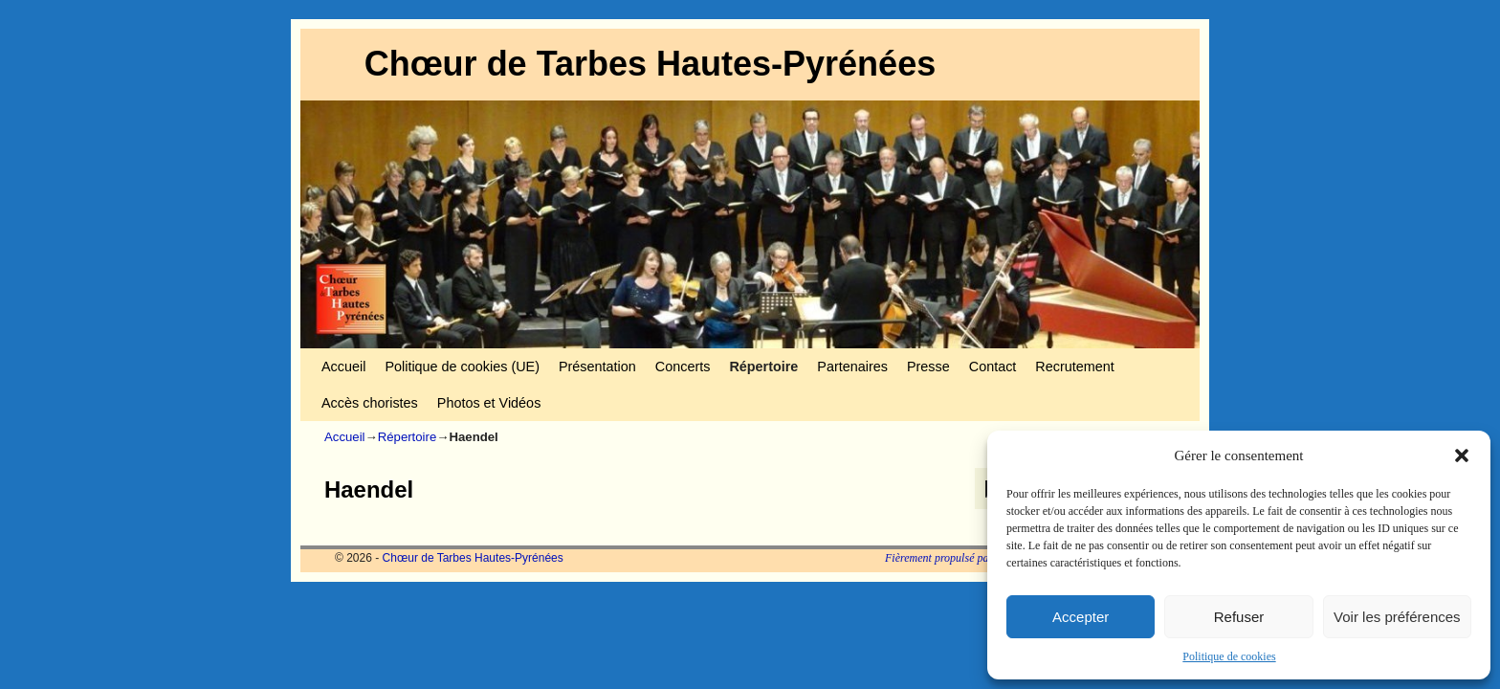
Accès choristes (369, 403)
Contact (993, 366)
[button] (1461, 455)
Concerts (683, 366)
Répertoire (763, 366)
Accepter (1080, 617)
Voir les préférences (1397, 617)
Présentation (597, 366)
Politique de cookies (1228, 656)
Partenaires (852, 366)
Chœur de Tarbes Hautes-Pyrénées (650, 63)
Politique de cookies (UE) (462, 366)
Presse (928, 366)
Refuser (1239, 617)
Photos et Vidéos (489, 403)
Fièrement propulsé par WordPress (965, 558)
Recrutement (1074, 366)
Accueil (343, 366)
